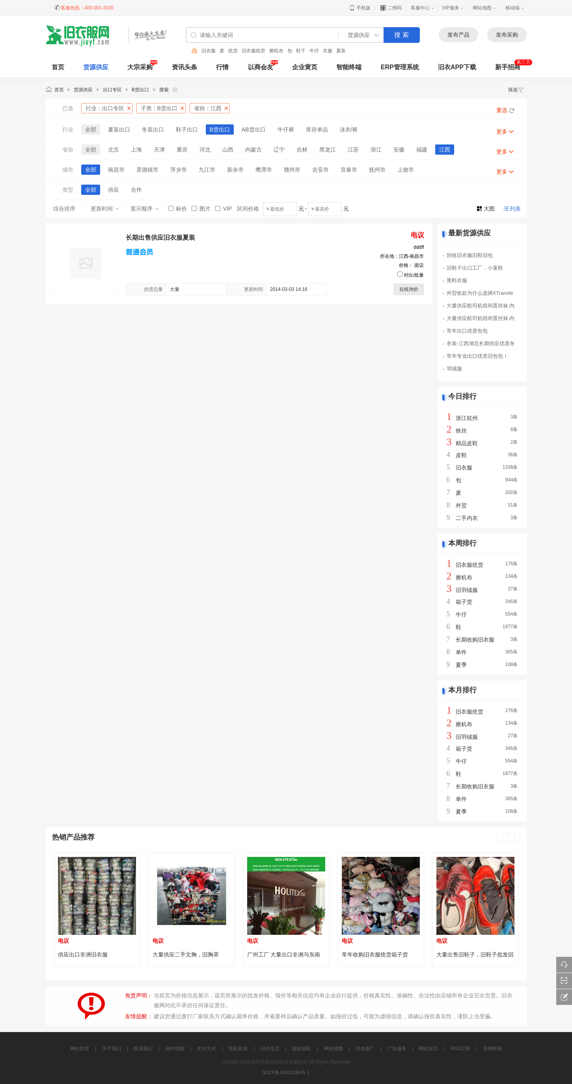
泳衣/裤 (349, 129)
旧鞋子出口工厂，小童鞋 (475, 268)
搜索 (164, 89)
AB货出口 (254, 129)
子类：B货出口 (159, 108)
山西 (227, 149)
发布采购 (507, 34)
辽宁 (279, 149)
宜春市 (349, 169)
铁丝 (461, 430)
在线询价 (408, 289)
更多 (501, 131)
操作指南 (175, 1048)
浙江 (376, 149)
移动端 (512, 8)
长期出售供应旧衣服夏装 (160, 237)
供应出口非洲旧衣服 (83, 954)
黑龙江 (327, 149)
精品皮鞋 (467, 443)
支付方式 (206, 1048)
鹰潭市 (263, 169)
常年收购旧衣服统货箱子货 (375, 954)
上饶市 (405, 169)
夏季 (461, 665)
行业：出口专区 (105, 108)
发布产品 (458, 34)
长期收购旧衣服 (475, 639)
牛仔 (314, 51)
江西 (444, 149)
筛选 (516, 89)
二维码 (391, 8)
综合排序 (64, 208)
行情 (222, 67)
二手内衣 (467, 518)
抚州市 (377, 169)
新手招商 (507, 67)
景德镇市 (147, 169)
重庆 (182, 149)
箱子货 (464, 602)
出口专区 (112, 89)
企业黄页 (304, 67)
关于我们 (111, 1048)
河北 (205, 149)
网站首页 (79, 1048)
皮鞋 (461, 455)
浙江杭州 (467, 418)
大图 (489, 208)
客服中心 (420, 8)
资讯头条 (184, 67)
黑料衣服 (457, 280)
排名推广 (365, 1048)
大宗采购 (140, 67)
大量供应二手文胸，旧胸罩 (186, 954)
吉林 (301, 149)
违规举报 (492, 1048)
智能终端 (348, 67)
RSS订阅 (460, 1048)
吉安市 (320, 169)
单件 (461, 652)
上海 (136, 149)
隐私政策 (238, 1048)
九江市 (207, 169)
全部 (90, 129)
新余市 (235, 169)
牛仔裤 (286, 129)
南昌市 (116, 169)
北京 (113, 149)
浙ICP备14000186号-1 (285, 1072)
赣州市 (292, 169)
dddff (419, 247)
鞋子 (301, 51)
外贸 (461, 505)
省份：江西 (208, 108)
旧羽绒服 (467, 590)
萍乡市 (178, 169)
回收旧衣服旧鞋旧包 (470, 255)
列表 (515, 208)
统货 (233, 51)
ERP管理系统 (400, 67)
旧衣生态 (270, 1048)
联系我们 (143, 1048)
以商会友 (260, 67)
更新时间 (105, 208)
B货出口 (140, 89)
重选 (501, 110)
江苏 (353, 149)
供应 (113, 190)
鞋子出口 (187, 129)
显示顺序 (144, 208)
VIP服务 (450, 8)
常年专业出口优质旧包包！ (477, 356)
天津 (159, 149)
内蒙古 (253, 149)
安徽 (398, 149)
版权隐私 (301, 1048)
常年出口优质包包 (467, 331)
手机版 (360, 8)
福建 (421, 149)
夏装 (341, 51)
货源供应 (95, 67)
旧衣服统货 (253, 51)
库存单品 (317, 129)
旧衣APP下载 (457, 67)
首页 (59, 89)
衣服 (327, 51)
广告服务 (397, 1048)
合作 (136, 190)
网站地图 (482, 8)
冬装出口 (153, 129)
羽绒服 (454, 369)
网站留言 (428, 1048)
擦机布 (276, 51)
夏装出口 (119, 129)
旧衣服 (208, 51)
